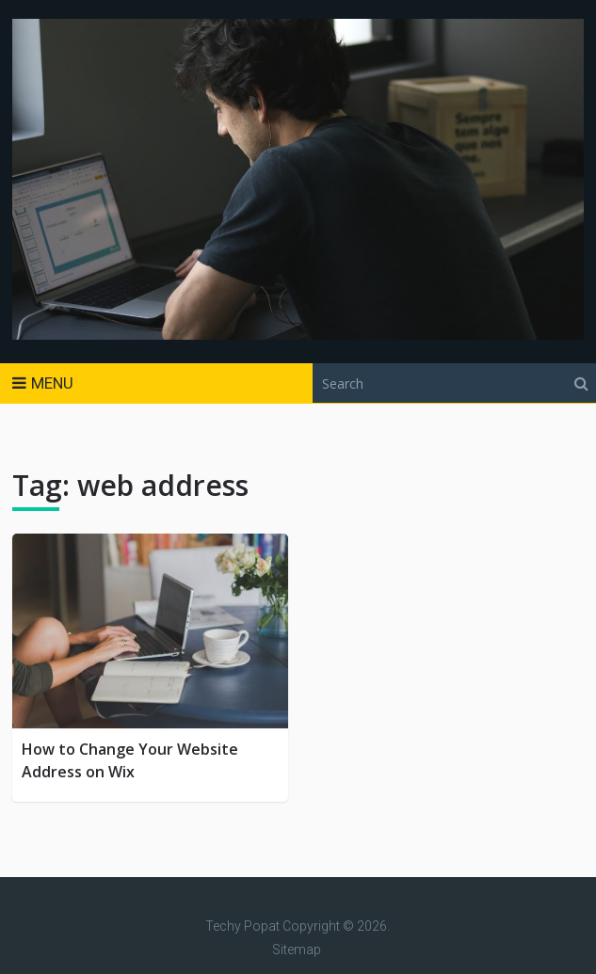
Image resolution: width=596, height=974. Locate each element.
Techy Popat (242, 926)
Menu (52, 383)
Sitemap (296, 949)
